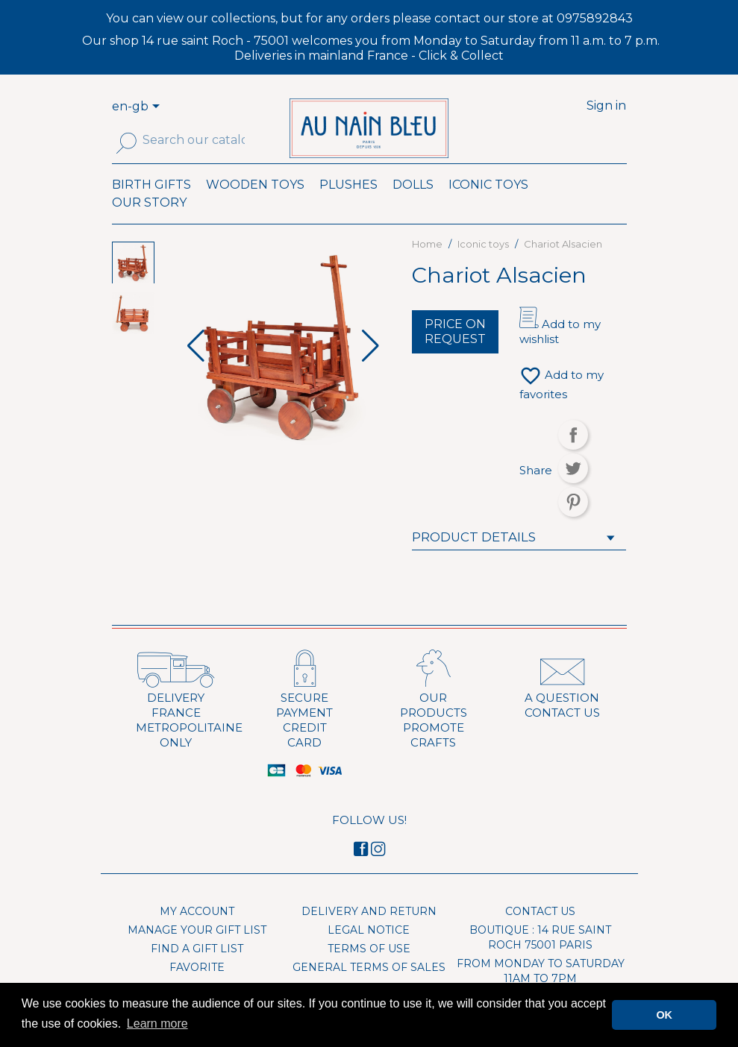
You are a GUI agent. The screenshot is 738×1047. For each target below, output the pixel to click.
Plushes (348, 205)
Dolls (413, 205)
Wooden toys (255, 205)
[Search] (193, 140)
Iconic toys (488, 205)
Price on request (455, 353)
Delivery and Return (369, 933)
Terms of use (369, 970)
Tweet (573, 490)
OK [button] (664, 1015)
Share (573, 456)
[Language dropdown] (158, 107)
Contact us (540, 933)
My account (197, 933)
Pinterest (573, 523)
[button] (370, 367)
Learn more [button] (157, 1023)
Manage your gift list (197, 951)
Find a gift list (197, 970)
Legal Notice (369, 951)
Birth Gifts (151, 205)
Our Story (149, 223)
